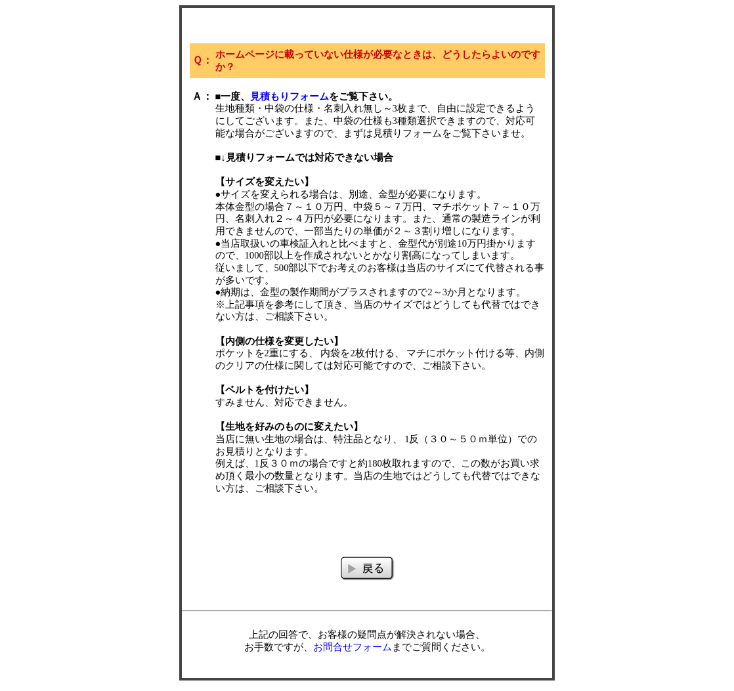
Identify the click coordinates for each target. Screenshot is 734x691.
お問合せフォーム (352, 647)
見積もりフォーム (289, 96)
